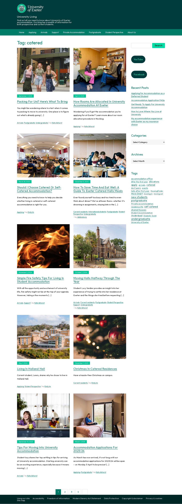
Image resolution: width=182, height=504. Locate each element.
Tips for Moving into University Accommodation (37, 449)
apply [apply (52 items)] (134, 184)
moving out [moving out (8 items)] (158, 194)
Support (55, 32)
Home (21, 32)
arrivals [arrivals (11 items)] (142, 185)
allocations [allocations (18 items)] (154, 181)
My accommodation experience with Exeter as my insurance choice (146, 121)
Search (158, 45)
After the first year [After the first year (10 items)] (139, 182)
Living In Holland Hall (31, 369)
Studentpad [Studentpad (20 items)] (136, 215)
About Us (132, 32)
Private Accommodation (74, 32)
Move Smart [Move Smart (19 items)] (137, 194)
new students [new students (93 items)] (139, 197)
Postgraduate (95, 32)
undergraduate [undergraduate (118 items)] (140, 219)
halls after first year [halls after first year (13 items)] (140, 191)
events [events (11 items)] (145, 188)
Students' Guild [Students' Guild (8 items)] (149, 216)
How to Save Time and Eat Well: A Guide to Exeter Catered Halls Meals (98, 189)
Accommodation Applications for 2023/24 (95, 449)
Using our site (23, 498)
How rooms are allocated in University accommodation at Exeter (99, 103)
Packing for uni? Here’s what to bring (42, 101)
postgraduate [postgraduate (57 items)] (139, 200)
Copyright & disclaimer (132, 498)
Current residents (80, 212)
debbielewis (82, 217)
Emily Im (31, 212)
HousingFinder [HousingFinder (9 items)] (157, 191)
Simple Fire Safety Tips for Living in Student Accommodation (40, 280)
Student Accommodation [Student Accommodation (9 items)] (142, 213)
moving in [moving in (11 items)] (148, 194)
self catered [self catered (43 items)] (151, 206)
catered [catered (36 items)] (150, 185)
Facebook (139, 74)
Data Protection (111, 498)
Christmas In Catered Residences (95, 369)
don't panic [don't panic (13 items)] (136, 188)
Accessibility (38, 498)
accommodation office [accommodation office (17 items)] (142, 179)
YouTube (138, 59)
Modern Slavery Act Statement (87, 498)
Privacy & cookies (154, 498)
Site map (21, 500)
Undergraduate (42, 123)
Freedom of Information (58, 498)
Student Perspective (114, 32)
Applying (32, 32)
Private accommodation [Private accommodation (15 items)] (142, 204)
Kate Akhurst (57, 123)
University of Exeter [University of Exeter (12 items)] (140, 222)
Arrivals (44, 32)
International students (97, 212)
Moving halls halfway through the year (96, 280)
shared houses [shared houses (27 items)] (138, 210)
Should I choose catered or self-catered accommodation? (39, 189)
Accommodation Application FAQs (148, 100)
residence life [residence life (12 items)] (137, 207)
